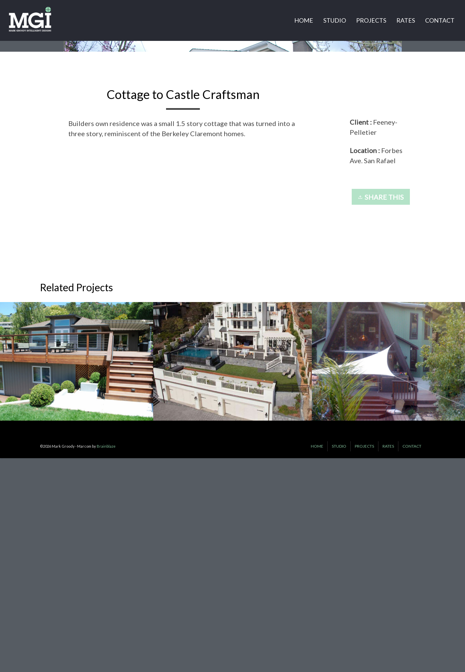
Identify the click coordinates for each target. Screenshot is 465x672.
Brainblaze (106, 661)
